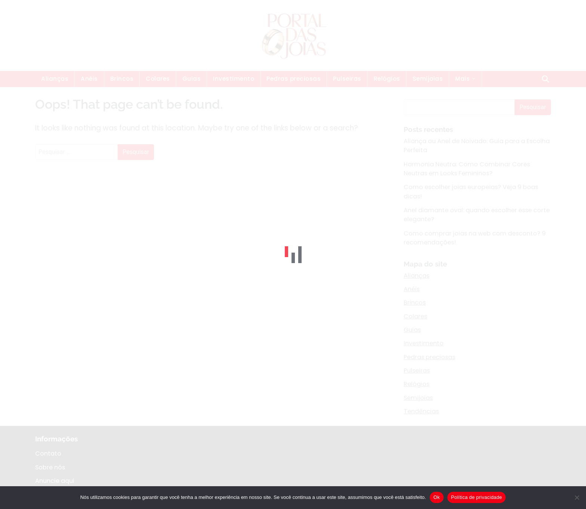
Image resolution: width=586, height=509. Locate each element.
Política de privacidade (476, 497)
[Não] (576, 497)
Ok (437, 497)
